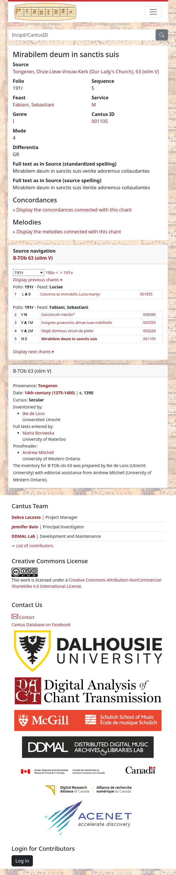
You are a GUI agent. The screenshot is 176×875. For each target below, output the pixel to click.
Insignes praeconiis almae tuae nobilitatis (76, 322)
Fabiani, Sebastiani (33, 104)
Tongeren (47, 385)
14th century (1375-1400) (49, 392)
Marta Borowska (38, 433)
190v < (51, 272)
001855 (146, 294)
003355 (149, 322)
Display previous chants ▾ (37, 279)
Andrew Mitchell (38, 452)
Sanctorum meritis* (58, 314)
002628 (149, 330)
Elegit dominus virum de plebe (67, 330)
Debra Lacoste (26, 517)
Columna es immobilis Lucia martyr (70, 294)
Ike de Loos (34, 413)
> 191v (66, 272)
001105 (100, 121)
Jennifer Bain (25, 526)
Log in (22, 861)
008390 (149, 314)
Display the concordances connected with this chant (74, 209)
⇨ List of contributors (32, 545)
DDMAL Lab (23, 536)
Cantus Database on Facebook (41, 624)
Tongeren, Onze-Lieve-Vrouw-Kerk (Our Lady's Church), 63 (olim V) (86, 71)
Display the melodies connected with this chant (68, 231)
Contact (23, 617)
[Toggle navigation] (153, 12)
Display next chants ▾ (33, 351)
